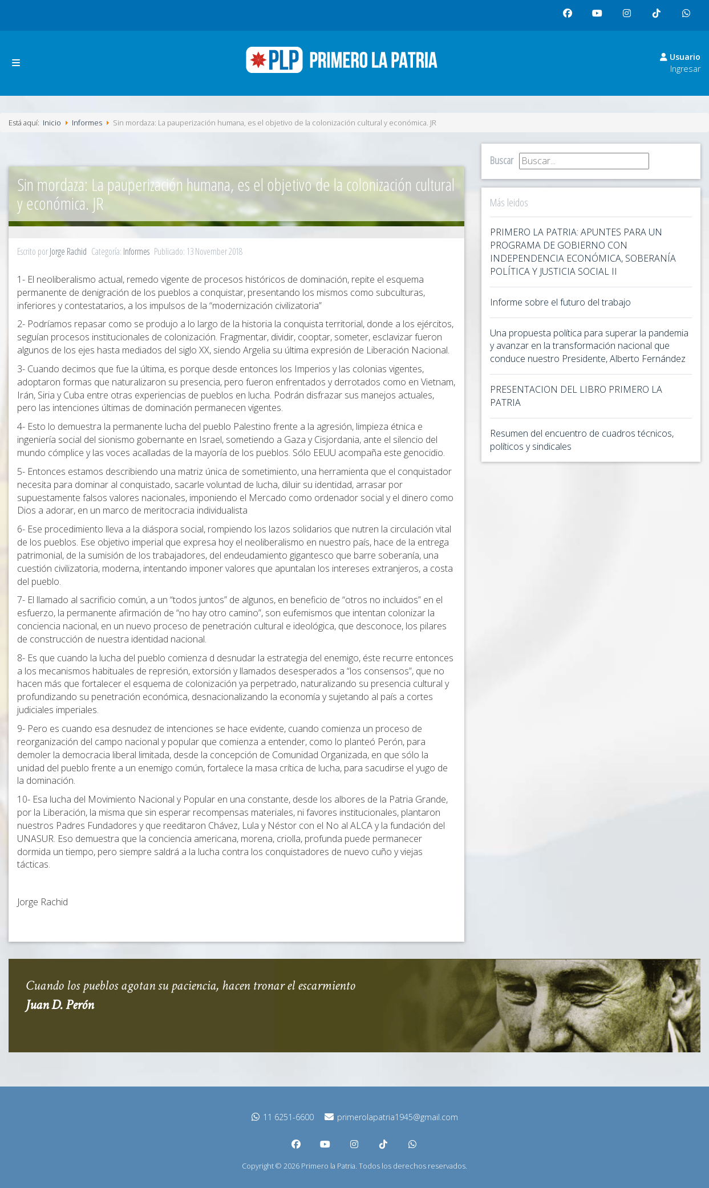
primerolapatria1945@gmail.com (391, 1117)
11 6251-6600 (283, 1117)
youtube (600, 18)
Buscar (501, 160)
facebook (570, 18)
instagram (629, 18)
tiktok (658, 18)
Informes (136, 251)
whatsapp (689, 18)
